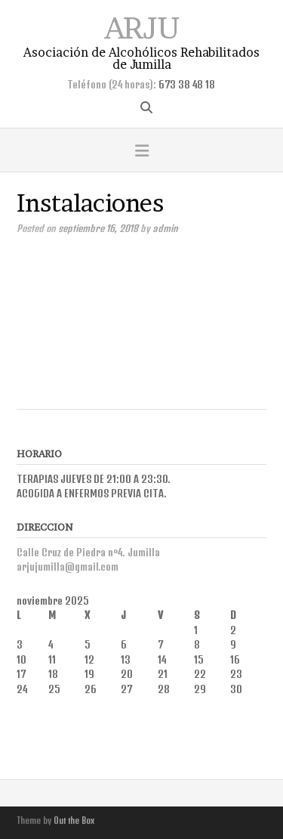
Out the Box (74, 820)
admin (165, 228)
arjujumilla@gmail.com (67, 567)
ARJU (142, 26)
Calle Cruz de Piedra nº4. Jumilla (88, 552)
